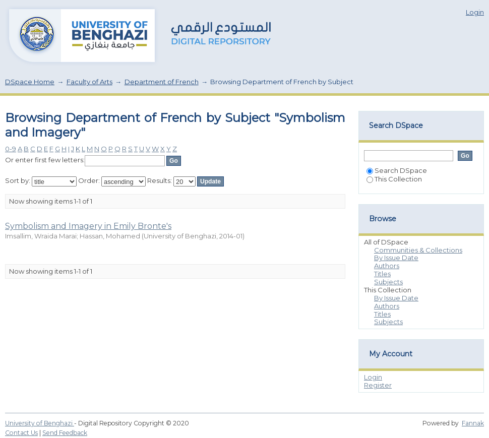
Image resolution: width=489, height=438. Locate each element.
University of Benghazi (39, 423)
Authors (386, 266)
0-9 (10, 149)
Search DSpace (396, 170)
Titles (382, 274)
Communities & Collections (418, 250)
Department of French (162, 82)
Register (378, 385)
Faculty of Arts (89, 82)
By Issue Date (396, 258)
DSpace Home (29, 82)
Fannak (473, 423)
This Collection (394, 179)
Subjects (388, 282)
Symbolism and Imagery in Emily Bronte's (88, 226)
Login (475, 12)
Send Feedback (64, 432)
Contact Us (21, 432)
